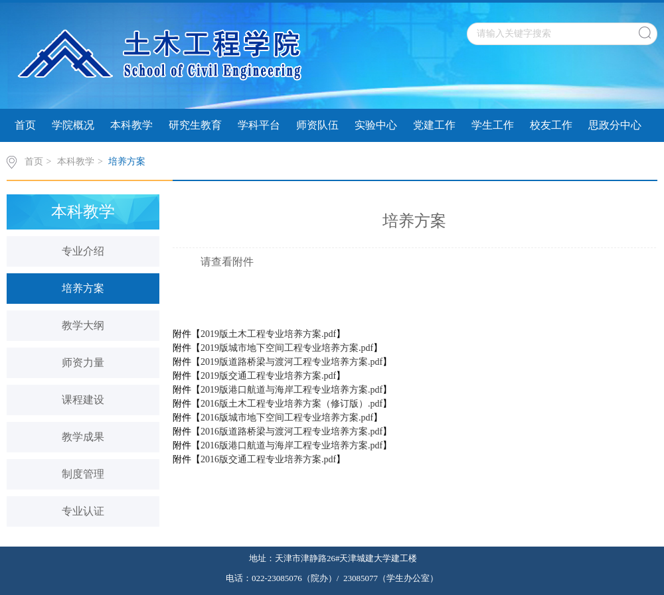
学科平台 (259, 125)
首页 (25, 125)
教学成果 (83, 436)
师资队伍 (317, 125)
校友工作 (551, 125)
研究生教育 (195, 125)
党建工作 (434, 125)
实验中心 (376, 125)
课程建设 (83, 399)
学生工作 (492, 125)
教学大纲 (83, 325)
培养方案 (126, 161)
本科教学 (131, 125)
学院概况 (73, 125)
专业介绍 (83, 251)
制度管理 (83, 474)
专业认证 (83, 511)
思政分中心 (614, 125)
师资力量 (83, 362)
